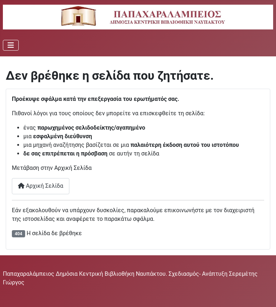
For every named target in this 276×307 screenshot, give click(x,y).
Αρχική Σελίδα (40, 185)
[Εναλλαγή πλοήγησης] (11, 45)
